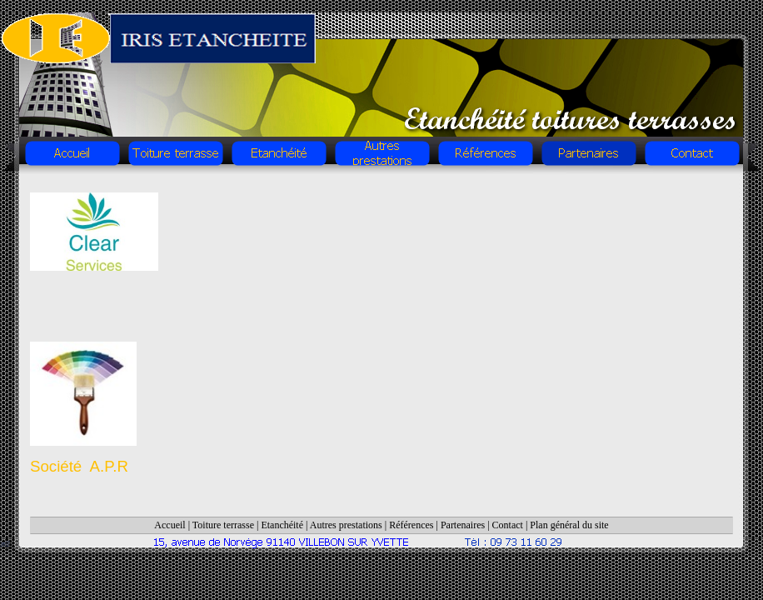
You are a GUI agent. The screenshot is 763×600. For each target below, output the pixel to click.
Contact (507, 525)
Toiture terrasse (223, 525)
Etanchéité (282, 525)
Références (411, 525)
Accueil (169, 525)
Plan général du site (569, 525)
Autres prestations (346, 525)
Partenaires (463, 525)
